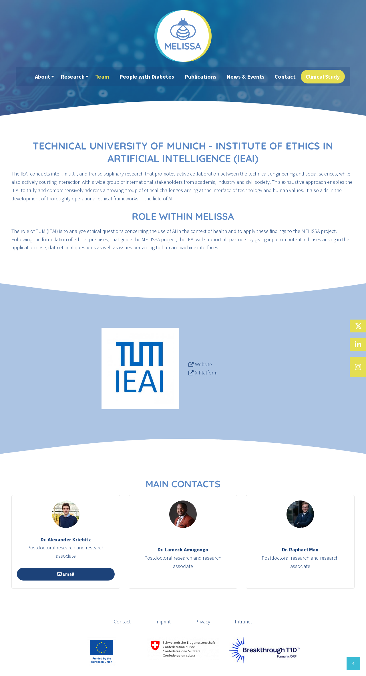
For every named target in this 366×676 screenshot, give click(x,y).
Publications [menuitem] (203, 76)
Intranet (243, 621)
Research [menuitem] (77, 76)
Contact (122, 621)
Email (65, 574)
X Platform (206, 372)
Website (203, 364)
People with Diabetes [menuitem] (150, 76)
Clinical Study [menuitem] (321, 76)
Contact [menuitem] (284, 76)
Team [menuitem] (108, 76)
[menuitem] (28, 77)
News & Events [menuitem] (246, 76)
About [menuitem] (45, 76)
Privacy (202, 621)
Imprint (163, 621)
